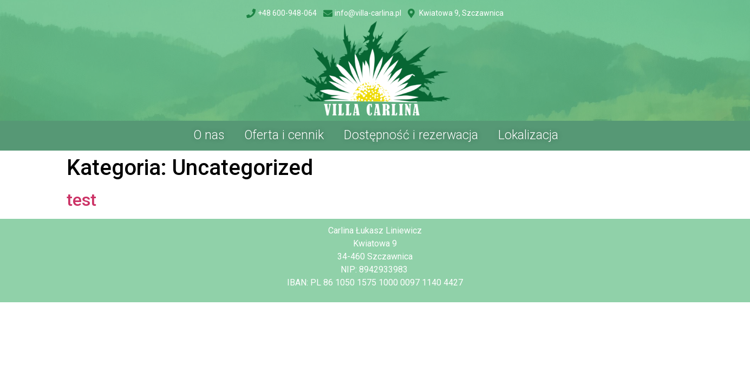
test (81, 200)
